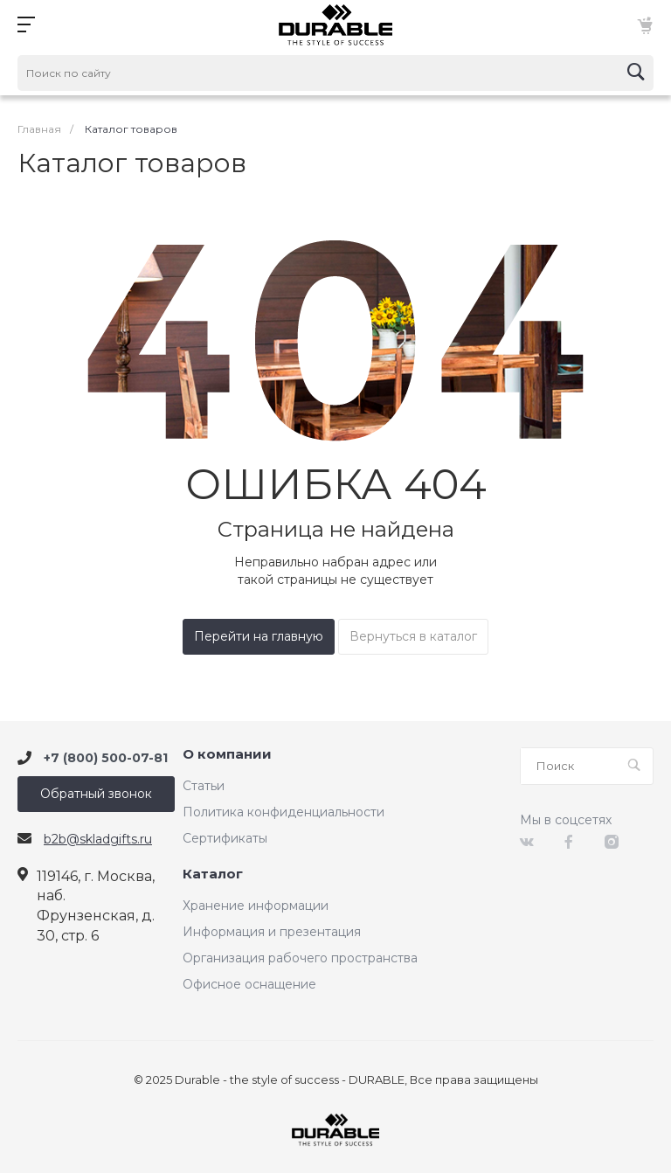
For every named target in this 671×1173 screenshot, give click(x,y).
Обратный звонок (96, 794)
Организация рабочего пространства (300, 958)
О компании (227, 754)
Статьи (204, 786)
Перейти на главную (258, 636)
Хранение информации (256, 905)
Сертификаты (225, 838)
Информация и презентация (272, 932)
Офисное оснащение (249, 984)
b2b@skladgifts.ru (98, 839)
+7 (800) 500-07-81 (106, 758)
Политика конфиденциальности (283, 812)
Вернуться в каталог (413, 636)
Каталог (213, 874)
